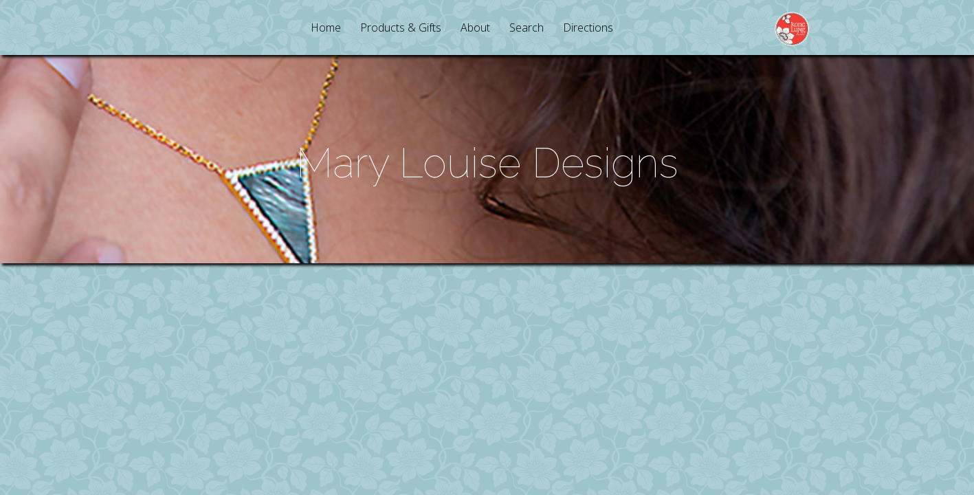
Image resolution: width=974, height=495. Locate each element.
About (475, 28)
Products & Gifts (400, 28)
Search (526, 28)
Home (326, 28)
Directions (588, 28)
